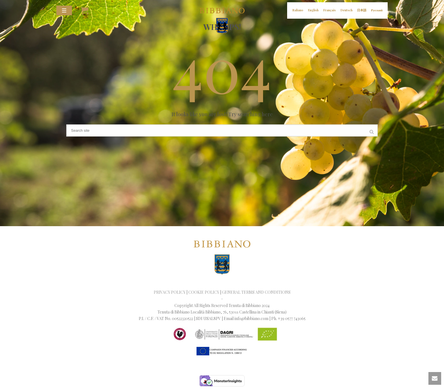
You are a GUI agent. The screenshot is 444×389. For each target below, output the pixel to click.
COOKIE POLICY (203, 292)
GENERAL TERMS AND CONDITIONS (256, 292)
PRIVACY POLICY (169, 292)
